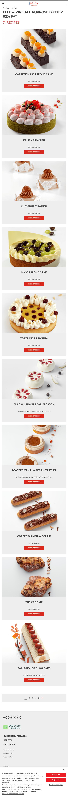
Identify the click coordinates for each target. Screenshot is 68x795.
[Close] (63, 769)
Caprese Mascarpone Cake (34, 74)
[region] (34, 781)
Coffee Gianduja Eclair (34, 536)
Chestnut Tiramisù (34, 206)
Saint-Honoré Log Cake (34, 668)
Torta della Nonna (34, 338)
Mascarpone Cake (34, 272)
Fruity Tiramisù (34, 140)
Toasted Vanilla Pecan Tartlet (34, 470)
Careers (7, 740)
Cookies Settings (56, 785)
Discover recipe (34, 86)
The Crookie (34, 602)
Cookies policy (8, 753)
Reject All (56, 780)
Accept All (56, 775)
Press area (9, 744)
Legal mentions (8, 750)
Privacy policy (7, 757)
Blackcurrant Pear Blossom (34, 404)
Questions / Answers (15, 736)
